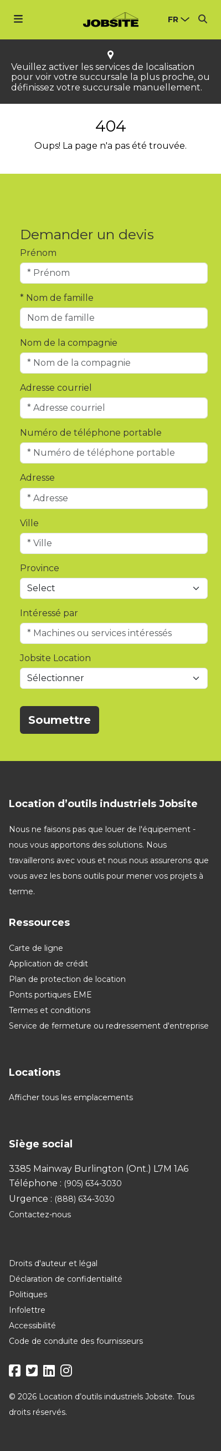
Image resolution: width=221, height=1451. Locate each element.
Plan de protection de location (67, 979)
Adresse (37, 477)
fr (173, 19)
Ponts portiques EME (50, 995)
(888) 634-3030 (84, 1199)
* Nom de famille (57, 298)
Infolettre (27, 1310)
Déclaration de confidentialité (65, 1279)
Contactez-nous (40, 1215)
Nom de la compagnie (68, 342)
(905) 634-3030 (93, 1183)
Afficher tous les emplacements (71, 1097)
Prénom (38, 253)
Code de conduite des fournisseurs (76, 1341)
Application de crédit (48, 964)
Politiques (28, 1294)
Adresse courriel (56, 387)
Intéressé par (49, 613)
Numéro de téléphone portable (91, 432)
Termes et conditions (49, 1010)
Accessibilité (32, 1326)
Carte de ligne (36, 948)
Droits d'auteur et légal (53, 1263)
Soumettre (59, 720)
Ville (29, 523)
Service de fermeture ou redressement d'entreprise (109, 1026)
